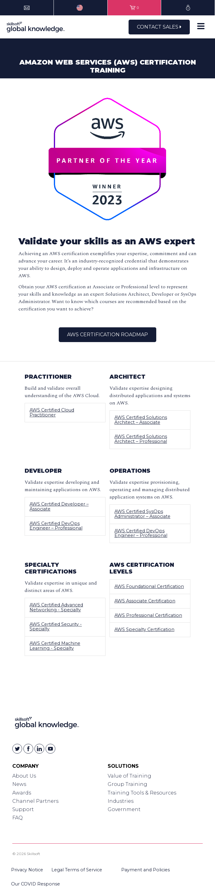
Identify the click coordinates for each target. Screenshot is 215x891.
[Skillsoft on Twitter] (17, 749)
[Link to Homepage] (47, 724)
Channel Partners (35, 801)
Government (124, 809)
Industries (120, 801)
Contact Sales (159, 27)
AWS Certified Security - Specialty (56, 626)
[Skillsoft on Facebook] (28, 749)
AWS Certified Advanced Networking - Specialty (56, 607)
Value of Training (129, 776)
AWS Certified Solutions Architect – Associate (140, 420)
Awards (21, 793)
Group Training (127, 784)
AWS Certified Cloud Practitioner (52, 412)
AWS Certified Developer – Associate (59, 506)
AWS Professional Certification (148, 615)
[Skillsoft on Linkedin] (39, 749)
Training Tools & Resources (142, 793)
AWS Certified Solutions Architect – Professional (140, 439)
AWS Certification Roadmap (107, 334)
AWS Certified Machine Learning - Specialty (55, 646)
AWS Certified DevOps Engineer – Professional (56, 526)
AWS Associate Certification (144, 601)
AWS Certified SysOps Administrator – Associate (142, 514)
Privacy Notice (27, 870)
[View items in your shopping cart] (134, 7)
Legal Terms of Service (76, 870)
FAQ (17, 818)
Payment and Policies (145, 870)
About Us (24, 776)
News (19, 784)
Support (23, 809)
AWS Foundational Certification (149, 586)
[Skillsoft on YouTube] (50, 749)
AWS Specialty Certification (144, 629)
